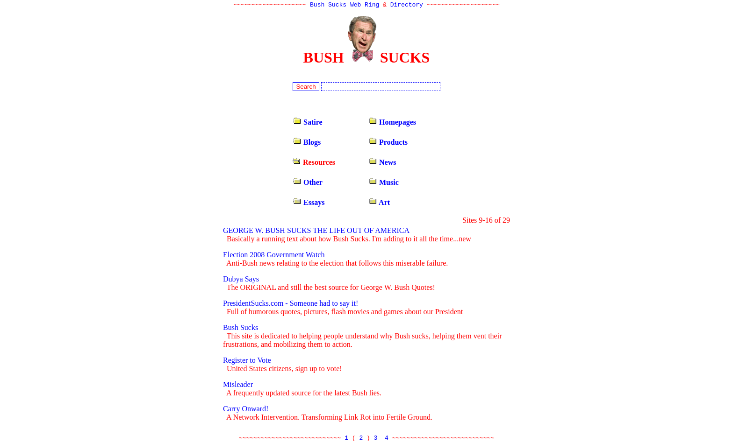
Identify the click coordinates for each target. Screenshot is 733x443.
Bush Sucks (240, 328)
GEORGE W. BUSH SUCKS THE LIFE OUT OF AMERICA (316, 231)
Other (308, 183)
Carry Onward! (245, 410)
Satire (308, 123)
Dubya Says (241, 280)
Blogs (307, 143)
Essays (308, 203)
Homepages (392, 123)
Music (383, 183)
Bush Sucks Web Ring (344, 5)
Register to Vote (247, 361)
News (382, 163)
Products (388, 143)
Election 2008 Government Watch (273, 256)
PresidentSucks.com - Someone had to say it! (290, 304)
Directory (406, 5)
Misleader (238, 385)
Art (379, 203)
